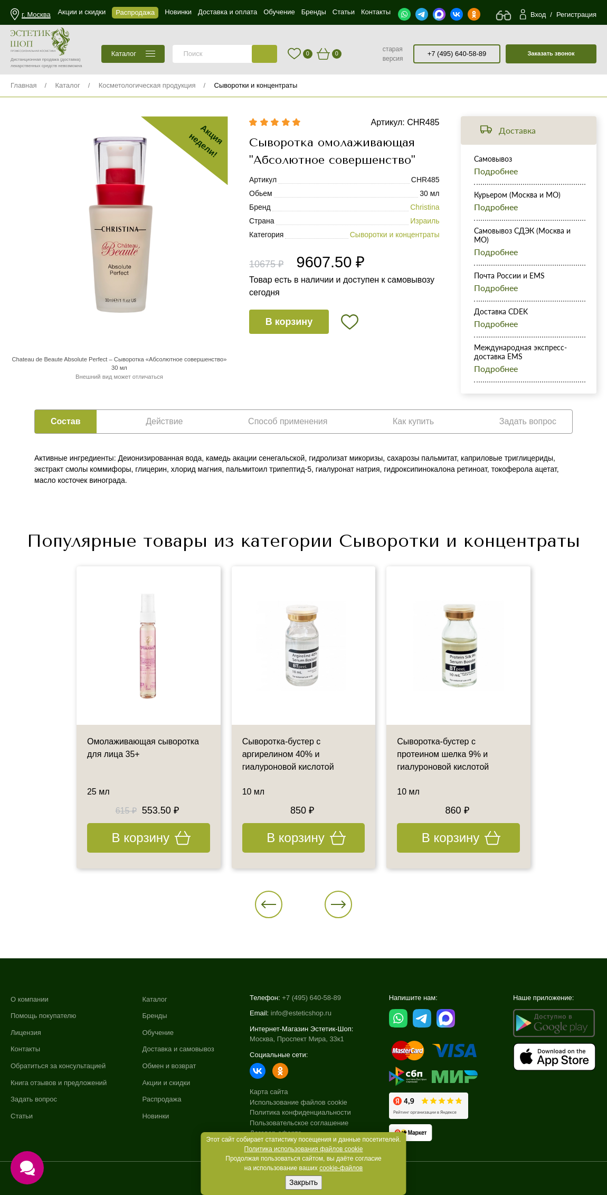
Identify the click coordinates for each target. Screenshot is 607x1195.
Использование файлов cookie (298, 1102)
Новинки (155, 1116)
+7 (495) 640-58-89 (457, 54)
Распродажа (161, 1099)
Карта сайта (269, 1092)
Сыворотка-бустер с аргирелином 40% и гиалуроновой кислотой (288, 754)
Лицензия (26, 1033)
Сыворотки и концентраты (256, 85)
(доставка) (70, 59)
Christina (424, 207)
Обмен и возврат (169, 1066)
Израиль (424, 221)
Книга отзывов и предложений (59, 1083)
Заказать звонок (550, 53)
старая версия (393, 53)
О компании (30, 999)
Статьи (22, 1116)
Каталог (67, 85)
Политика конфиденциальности (300, 1112)
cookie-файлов (341, 1168)
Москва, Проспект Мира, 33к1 (297, 1039)
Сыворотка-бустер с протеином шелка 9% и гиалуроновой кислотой (443, 754)
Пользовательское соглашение (299, 1123)
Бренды (154, 1016)
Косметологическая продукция (147, 85)
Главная (23, 85)
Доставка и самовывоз (178, 1049)
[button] (268, 904)
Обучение (157, 1033)
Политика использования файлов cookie (303, 1149)
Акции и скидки (166, 1083)
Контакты (25, 1049)
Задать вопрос (34, 1099)
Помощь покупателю (43, 1016)
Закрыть (303, 1182)
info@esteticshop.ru (301, 1013)
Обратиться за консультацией (58, 1066)
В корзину (288, 321)
